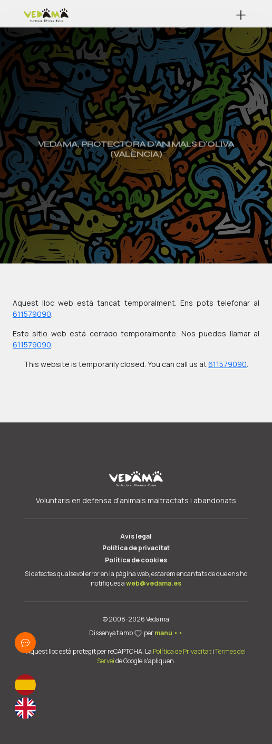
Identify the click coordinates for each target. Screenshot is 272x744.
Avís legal (136, 536)
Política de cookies (136, 559)
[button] (241, 15)
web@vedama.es (153, 583)
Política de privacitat (136, 547)
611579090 (32, 314)
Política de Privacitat (182, 651)
